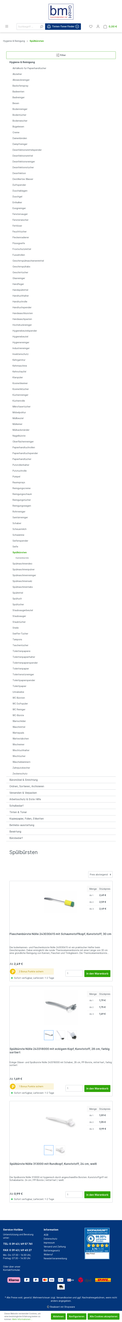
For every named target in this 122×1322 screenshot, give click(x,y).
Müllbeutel (18, 418)
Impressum (49, 1242)
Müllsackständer (21, 430)
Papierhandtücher (22, 459)
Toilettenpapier (21, 668)
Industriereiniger (21, 348)
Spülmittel (18, 592)
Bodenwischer (20, 120)
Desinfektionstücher (23, 167)
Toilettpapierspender (24, 680)
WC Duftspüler (20, 703)
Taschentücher (20, 645)
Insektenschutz (21, 354)
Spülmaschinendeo (22, 563)
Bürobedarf (16, 838)
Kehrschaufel (19, 371)
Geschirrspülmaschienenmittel (28, 260)
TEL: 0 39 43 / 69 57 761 (17, 1243)
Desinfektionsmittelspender (27, 150)
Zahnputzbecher (21, 767)
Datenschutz (50, 1238)
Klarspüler (18, 377)
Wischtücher (19, 756)
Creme (16, 132)
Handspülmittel (20, 290)
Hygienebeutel (20, 336)
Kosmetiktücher (21, 389)
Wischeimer (18, 744)
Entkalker (17, 202)
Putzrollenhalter (21, 465)
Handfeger (18, 284)
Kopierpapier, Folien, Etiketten (26, 818)
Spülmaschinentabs (23, 587)
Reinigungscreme (22, 488)
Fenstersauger (20, 214)
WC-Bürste (18, 715)
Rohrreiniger (19, 511)
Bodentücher (19, 115)
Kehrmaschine (20, 365)
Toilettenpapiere (21, 651)
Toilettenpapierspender (25, 662)
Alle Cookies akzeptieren (103, 1316)
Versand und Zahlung (55, 1246)
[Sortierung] (100, 874)
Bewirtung (15, 831)
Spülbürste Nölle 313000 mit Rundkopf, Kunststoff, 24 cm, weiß (53, 1163)
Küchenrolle (19, 400)
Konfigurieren (76, 1316)
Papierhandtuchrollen (24, 447)
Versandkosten (64, 1297)
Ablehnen (58, 1316)
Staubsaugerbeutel (23, 610)
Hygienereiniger (21, 342)
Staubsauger (19, 616)
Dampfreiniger (20, 144)
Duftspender (19, 185)
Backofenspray (20, 85)
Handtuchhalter (21, 295)
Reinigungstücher (22, 500)
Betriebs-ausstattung (21, 825)
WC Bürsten (19, 697)
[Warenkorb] (110, 26)
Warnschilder (19, 721)
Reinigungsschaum (22, 494)
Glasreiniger (19, 278)
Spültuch (17, 598)
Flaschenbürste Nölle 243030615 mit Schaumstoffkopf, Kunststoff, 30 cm (60, 934)
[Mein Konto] (98, 26)
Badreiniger (19, 97)
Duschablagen (20, 190)
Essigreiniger (19, 208)
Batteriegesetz (52, 1250)
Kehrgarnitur (19, 360)
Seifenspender (20, 540)
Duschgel (17, 196)
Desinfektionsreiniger (24, 161)
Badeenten (18, 91)
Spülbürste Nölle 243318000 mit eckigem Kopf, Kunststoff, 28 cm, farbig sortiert (60, 1050)
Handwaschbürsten (23, 313)
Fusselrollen (19, 255)
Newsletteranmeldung (55, 1258)
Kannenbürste (22, 558)
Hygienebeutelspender (25, 330)
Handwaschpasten (22, 319)
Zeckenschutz (20, 773)
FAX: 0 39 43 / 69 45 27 (17, 1250)
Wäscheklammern (21, 762)
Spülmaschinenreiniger (24, 575)
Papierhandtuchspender (25, 453)
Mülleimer (17, 424)
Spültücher (18, 604)
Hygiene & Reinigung (22, 62)
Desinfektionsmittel (23, 155)
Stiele (16, 627)
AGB (46, 1234)
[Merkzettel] (90, 26)
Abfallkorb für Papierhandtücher (29, 68)
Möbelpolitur (19, 412)
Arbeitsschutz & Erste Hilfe (25, 799)
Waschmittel (19, 727)
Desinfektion (19, 173)
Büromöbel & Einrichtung (23, 779)
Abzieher (17, 74)
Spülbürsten (20, 552)
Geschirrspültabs (21, 266)
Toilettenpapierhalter (24, 657)
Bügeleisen (18, 126)
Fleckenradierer (21, 237)
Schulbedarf (16, 805)
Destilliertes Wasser (23, 179)
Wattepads (18, 732)
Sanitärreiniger (20, 517)
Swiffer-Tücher (20, 633)
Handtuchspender (22, 307)
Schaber (17, 523)
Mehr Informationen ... (22, 1319)
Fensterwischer (21, 220)
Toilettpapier (19, 686)
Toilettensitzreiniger (23, 674)
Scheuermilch (20, 529)
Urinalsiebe (18, 692)
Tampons (17, 639)
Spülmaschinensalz (22, 581)
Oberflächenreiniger (23, 441)
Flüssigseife (19, 243)
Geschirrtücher (20, 272)
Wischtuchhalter (21, 750)
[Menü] (6, 26)
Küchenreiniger (20, 395)
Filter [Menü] (61, 54)
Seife (15, 546)
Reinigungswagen (22, 505)
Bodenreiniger (20, 109)
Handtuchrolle (20, 301)
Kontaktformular (11, 1270)
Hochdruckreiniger (22, 325)
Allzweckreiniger (21, 80)
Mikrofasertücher (22, 406)
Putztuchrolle (20, 470)
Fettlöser (17, 225)
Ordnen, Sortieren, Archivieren (26, 786)
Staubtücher (19, 622)
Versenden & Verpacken (23, 792)
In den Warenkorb (97, 973)
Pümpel (16, 476)
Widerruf (48, 1254)
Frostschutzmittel (22, 249)
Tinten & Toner (18, 812)
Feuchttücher (20, 231)
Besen (16, 103)
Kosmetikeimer (20, 383)
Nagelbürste (19, 435)
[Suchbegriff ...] (27, 26)
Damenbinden (20, 138)
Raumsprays (19, 482)
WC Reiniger (19, 709)
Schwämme (18, 535)
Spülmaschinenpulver (24, 569)
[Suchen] (41, 26)
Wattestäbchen (21, 738)
